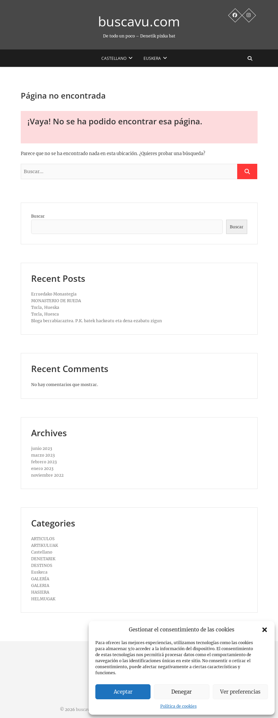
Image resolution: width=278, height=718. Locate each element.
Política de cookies (178, 706)
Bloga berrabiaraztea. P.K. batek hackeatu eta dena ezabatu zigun (96, 320)
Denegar (181, 692)
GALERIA (40, 585)
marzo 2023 (43, 455)
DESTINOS (41, 565)
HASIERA (40, 592)
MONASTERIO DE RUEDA (56, 300)
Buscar (38, 216)
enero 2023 (42, 468)
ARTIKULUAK (44, 545)
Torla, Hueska (45, 307)
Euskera (152, 58)
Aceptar (123, 692)
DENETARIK (43, 558)
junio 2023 (41, 448)
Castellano (113, 58)
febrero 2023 (44, 461)
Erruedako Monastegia (54, 293)
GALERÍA (40, 578)
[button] (264, 629)
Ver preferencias (240, 692)
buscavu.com (139, 21)
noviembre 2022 (47, 475)
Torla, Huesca (45, 314)
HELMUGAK (43, 598)
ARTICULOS (43, 538)
